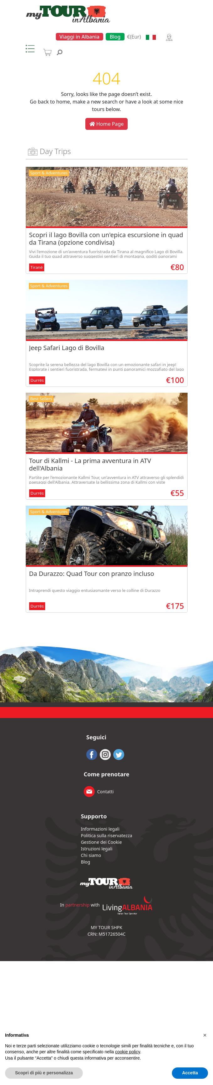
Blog (115, 36)
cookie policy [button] (127, 1051)
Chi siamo (91, 855)
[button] (205, 1035)
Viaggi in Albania (80, 36)
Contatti (105, 792)
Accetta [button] (190, 1072)
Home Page (106, 123)
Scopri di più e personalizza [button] (44, 1072)
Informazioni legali (100, 829)
